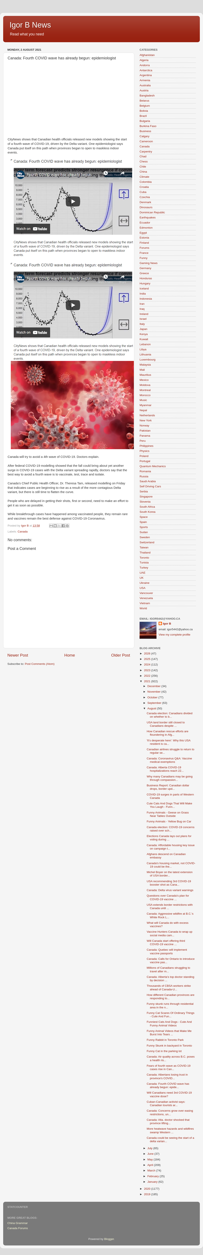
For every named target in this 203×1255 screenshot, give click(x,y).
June (150, 1153)
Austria (144, 90)
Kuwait (144, 339)
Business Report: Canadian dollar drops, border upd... (168, 787)
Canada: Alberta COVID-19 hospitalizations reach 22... (165, 769)
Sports (144, 527)
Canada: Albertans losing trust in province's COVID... (167, 1076)
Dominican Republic (152, 212)
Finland (144, 242)
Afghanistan (147, 55)
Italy (142, 324)
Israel (143, 318)
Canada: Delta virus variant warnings (170, 890)
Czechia (145, 197)
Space (144, 516)
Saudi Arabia (148, 481)
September (154, 702)
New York (146, 420)
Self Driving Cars (150, 486)
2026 (147, 653)
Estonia (144, 237)
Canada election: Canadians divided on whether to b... (169, 715)
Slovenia (145, 501)
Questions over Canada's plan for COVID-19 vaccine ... (168, 897)
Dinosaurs (146, 207)
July (150, 1148)
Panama (145, 435)
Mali (142, 369)
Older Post (120, 655)
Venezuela (146, 598)
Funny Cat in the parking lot (164, 1051)
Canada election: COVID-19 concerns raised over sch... (171, 829)
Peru (143, 440)
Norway (144, 425)
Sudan (144, 532)
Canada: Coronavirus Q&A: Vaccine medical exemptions (169, 760)
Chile (143, 166)
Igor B (167, 623)
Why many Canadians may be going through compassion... (170, 778)
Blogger (109, 1239)
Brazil (143, 115)
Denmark (145, 202)
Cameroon (146, 141)
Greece (144, 273)
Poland (144, 456)
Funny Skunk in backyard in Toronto (169, 1045)
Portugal (145, 461)
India (143, 293)
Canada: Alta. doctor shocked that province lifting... (168, 1121)
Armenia (145, 80)
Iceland (144, 288)
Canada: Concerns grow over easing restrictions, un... (170, 1112)
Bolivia (144, 110)
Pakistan (145, 430)
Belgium (145, 105)
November (154, 691)
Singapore (146, 496)
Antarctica (146, 70)
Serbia (144, 491)
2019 (147, 1194)
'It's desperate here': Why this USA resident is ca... (169, 742)
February (153, 1176)
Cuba (143, 192)
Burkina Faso (148, 126)
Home (69, 655)
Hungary (145, 283)
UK (142, 577)
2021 (147, 681)
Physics (145, 451)
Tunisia (144, 562)
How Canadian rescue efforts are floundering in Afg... (167, 733)
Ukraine (145, 582)
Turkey (144, 567)
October (152, 697)
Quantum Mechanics (153, 466)
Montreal (145, 390)
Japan (143, 329)
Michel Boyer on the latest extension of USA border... (170, 874)
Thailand (145, 552)
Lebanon (145, 344)
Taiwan (144, 547)
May (150, 1159)
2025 (147, 659)
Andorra (145, 65)
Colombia (146, 181)
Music (143, 400)
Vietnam (145, 603)
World (143, 608)
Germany (145, 268)
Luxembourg (147, 359)
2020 (147, 1188)
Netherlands (147, 415)
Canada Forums (17, 1228)
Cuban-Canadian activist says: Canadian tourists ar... (166, 1103)
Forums (144, 247)
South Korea (147, 511)
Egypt (143, 232)
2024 (147, 664)
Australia (145, 85)
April (150, 1165)
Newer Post (17, 655)
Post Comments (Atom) (40, 663)
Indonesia (146, 298)
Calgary (145, 136)
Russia (144, 476)
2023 (147, 670)
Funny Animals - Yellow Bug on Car (169, 821)
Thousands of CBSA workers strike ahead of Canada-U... (169, 987)
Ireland (144, 314)
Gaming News (149, 263)
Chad (143, 156)
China (143, 171)
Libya (143, 349)
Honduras (146, 278)
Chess (144, 161)
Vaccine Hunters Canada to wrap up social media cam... (169, 933)
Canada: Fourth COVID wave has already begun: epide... (168, 1085)
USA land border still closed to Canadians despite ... (166, 724)
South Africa (147, 506)
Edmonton (146, 227)
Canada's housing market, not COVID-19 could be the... (171, 865)
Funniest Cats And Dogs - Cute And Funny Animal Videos (169, 1023)
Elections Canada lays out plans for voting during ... (169, 837)
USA (142, 588)
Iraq (142, 308)
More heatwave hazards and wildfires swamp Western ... (170, 1130)
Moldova (145, 385)
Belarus (144, 100)
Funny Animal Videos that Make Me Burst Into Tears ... (169, 1032)
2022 (147, 675)
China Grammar (17, 1223)
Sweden (145, 537)
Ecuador (145, 222)
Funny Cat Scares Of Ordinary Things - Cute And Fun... (171, 1014)
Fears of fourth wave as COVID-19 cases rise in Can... (169, 1067)
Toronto (144, 557)
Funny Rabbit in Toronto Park (165, 1039)
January (152, 1181)
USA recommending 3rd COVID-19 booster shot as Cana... (169, 883)
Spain (143, 522)
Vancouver (146, 593)
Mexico (144, 380)
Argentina (146, 75)
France (144, 252)
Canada (22, 531)
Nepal (143, 410)
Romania (145, 471)
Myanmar (145, 405)
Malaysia (145, 364)
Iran (142, 303)
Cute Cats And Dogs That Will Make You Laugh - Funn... (169, 805)
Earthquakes (148, 217)
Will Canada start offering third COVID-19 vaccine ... (166, 942)
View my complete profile (174, 634)
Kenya (144, 334)
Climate (144, 176)
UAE (142, 572)
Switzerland (147, 542)
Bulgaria (145, 121)
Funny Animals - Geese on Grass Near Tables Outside (168, 814)
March (151, 1170)
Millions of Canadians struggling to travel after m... (168, 969)
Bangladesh (147, 95)
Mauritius (145, 374)
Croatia (144, 187)
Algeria (144, 60)
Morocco (145, 395)
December (154, 686)
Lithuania (145, 354)
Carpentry (146, 151)
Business (145, 131)
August (152, 708)
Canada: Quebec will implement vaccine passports (167, 951)
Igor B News (30, 25)
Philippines (146, 445)
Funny (144, 258)
